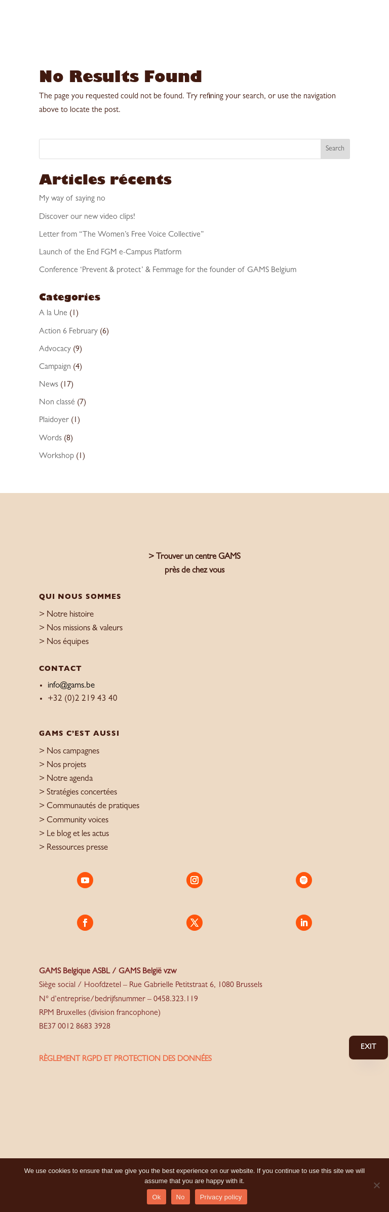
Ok (156, 1197)
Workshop (56, 456)
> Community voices (73, 820)
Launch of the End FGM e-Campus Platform (110, 253)
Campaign (55, 367)
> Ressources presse (73, 848)
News (48, 385)
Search (335, 149)
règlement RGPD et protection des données (125, 1060)
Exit (368, 1047)
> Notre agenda (66, 779)
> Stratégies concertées (78, 792)
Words (50, 439)
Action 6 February (68, 332)
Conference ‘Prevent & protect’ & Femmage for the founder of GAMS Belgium (167, 271)
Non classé (57, 403)
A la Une (53, 314)
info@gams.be (71, 685)
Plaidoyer (54, 420)
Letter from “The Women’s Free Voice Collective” (121, 235)
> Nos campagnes (69, 751)
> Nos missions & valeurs (81, 628)
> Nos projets (62, 765)
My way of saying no (72, 199)
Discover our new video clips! (87, 217)
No (180, 1197)
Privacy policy (221, 1197)
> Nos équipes (64, 642)
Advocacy (55, 350)
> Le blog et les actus (74, 834)
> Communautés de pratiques (89, 806)
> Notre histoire (66, 615)
